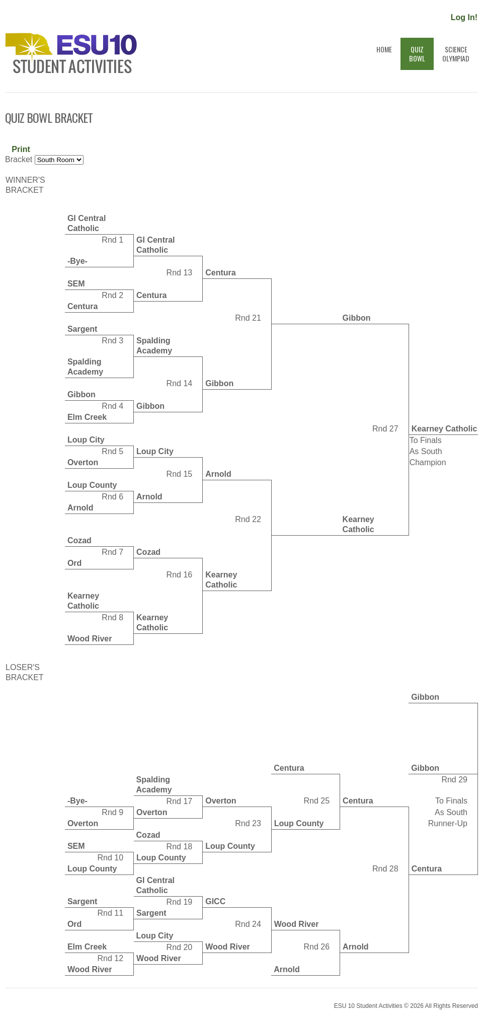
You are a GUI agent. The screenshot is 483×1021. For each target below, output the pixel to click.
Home (384, 53)
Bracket (18, 159)
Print (21, 149)
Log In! (464, 17)
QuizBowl (417, 53)
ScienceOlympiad (455, 53)
